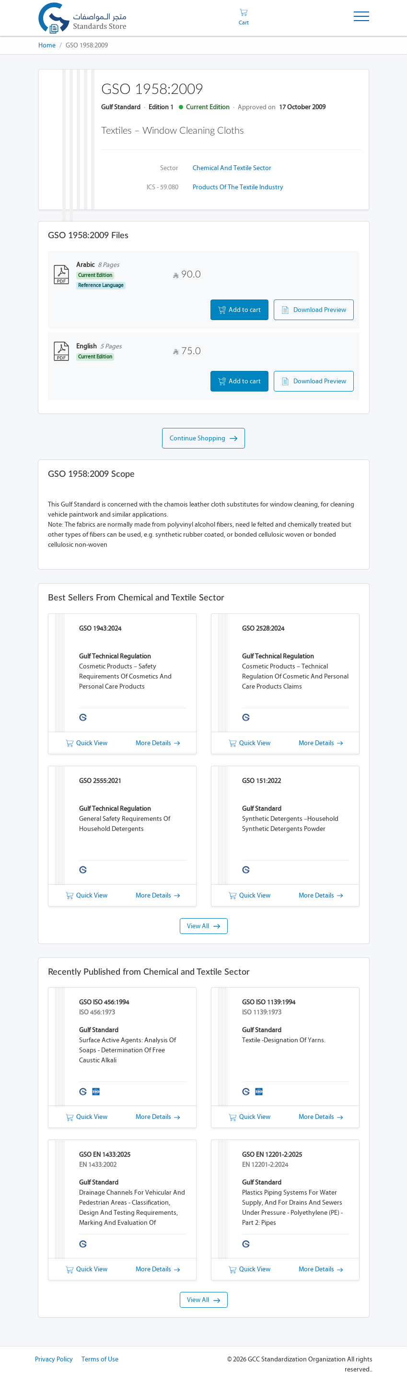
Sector (169, 168)
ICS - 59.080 (162, 187)
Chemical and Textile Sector (232, 168)
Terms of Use (99, 1359)
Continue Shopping (203, 438)
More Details (158, 743)
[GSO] (82, 18)
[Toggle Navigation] (361, 18)
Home (47, 45)
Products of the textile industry (238, 187)
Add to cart (239, 310)
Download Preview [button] (313, 310)
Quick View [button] (86, 743)
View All (203, 926)
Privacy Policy (54, 1359)
